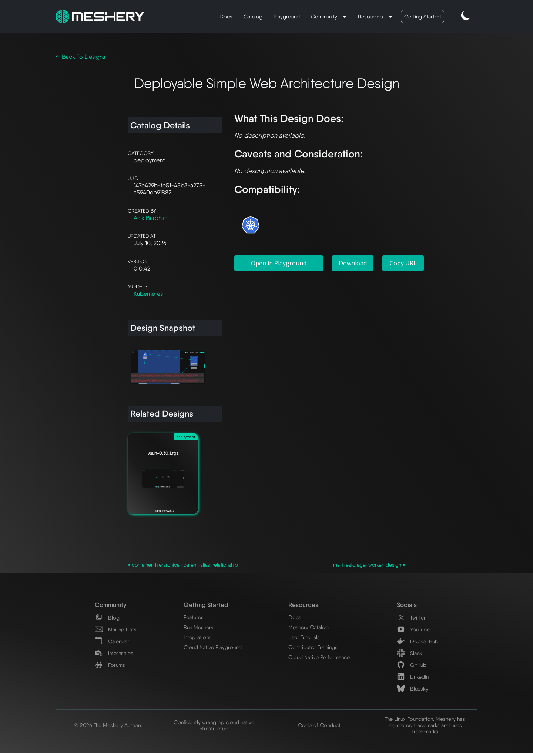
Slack (409, 653)
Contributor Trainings (313, 647)
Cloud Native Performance (319, 657)
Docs (225, 16)
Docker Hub (417, 641)
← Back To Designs (80, 56)
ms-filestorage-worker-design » (369, 565)
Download (353, 263)
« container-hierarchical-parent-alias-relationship (183, 565)
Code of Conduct (319, 725)
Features (194, 617)
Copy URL (403, 263)
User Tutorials (304, 637)
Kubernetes (148, 293)
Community (325, 16)
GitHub (411, 665)
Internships (114, 653)
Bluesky (412, 688)
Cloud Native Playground (213, 647)
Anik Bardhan (150, 217)
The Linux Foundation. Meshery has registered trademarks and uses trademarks (425, 725)
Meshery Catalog (308, 627)
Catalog (253, 16)
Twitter (411, 617)
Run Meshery (199, 627)
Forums (110, 665)
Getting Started (422, 16)
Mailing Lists (116, 629)
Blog (107, 617)
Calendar (112, 641)
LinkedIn (413, 677)
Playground (287, 16)
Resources (371, 16)
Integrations (197, 637)
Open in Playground (278, 263)
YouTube (413, 629)
